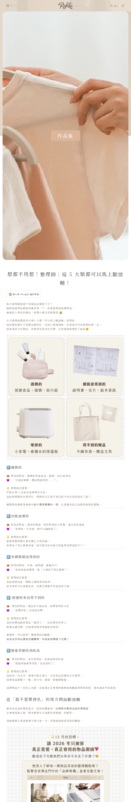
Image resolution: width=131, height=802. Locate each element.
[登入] (114, 6)
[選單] (123, 5)
